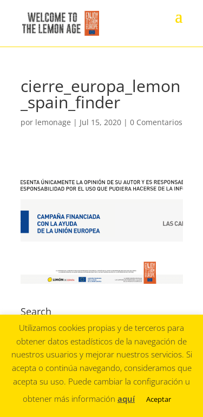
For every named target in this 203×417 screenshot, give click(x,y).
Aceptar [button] (158, 399)
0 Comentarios (156, 122)
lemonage (53, 122)
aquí (126, 398)
